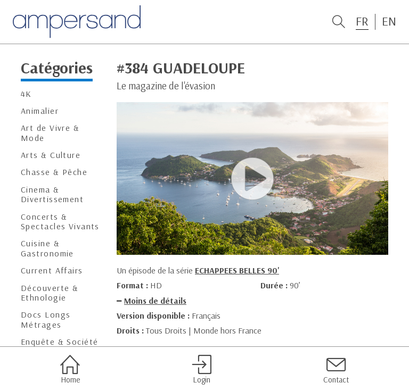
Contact (336, 369)
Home (70, 369)
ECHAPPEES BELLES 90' (237, 270)
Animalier (40, 111)
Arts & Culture (50, 155)
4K (26, 94)
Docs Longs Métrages (45, 319)
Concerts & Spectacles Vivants (60, 221)
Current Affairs (52, 270)
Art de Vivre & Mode (50, 133)
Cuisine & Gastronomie (47, 248)
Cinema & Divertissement (52, 194)
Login (201, 369)
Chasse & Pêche (54, 172)
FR (362, 21)
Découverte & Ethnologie (49, 293)
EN (389, 21)
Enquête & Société (59, 342)
